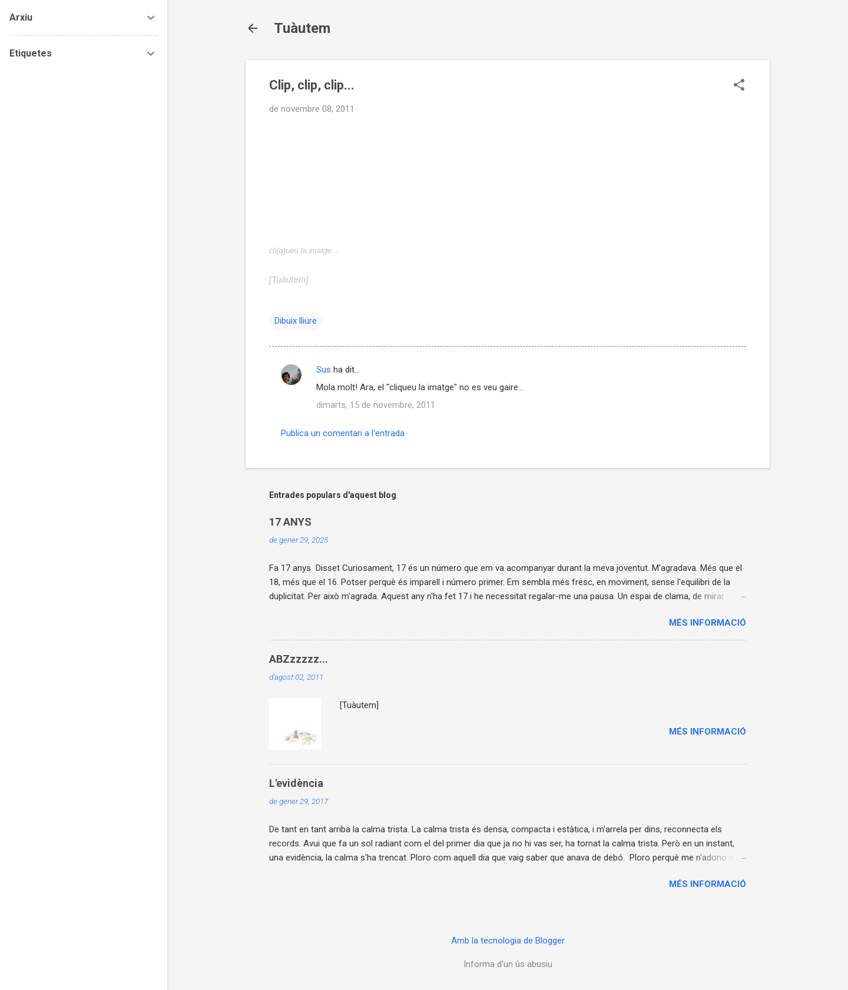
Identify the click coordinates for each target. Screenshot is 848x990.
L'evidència (296, 783)
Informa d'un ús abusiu (507, 964)
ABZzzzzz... (298, 659)
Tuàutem (302, 28)
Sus (323, 369)
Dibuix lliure (295, 320)
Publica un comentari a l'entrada (343, 433)
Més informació (707, 622)
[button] (739, 86)
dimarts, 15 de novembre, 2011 (375, 405)
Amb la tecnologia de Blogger (508, 940)
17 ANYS (290, 522)
